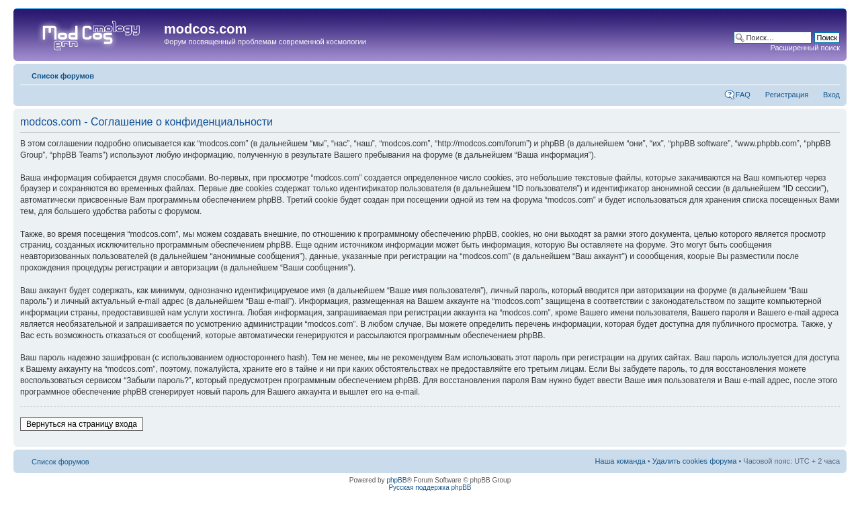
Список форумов (63, 76)
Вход (831, 95)
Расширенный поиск (805, 48)
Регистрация (786, 95)
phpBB (396, 480)
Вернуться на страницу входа (81, 424)
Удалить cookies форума (694, 461)
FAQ (743, 95)
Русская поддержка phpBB (429, 487)
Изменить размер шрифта (830, 73)
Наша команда (620, 461)
